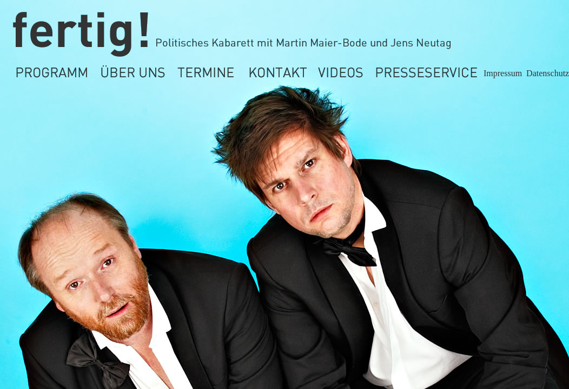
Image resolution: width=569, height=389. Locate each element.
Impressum (503, 73)
